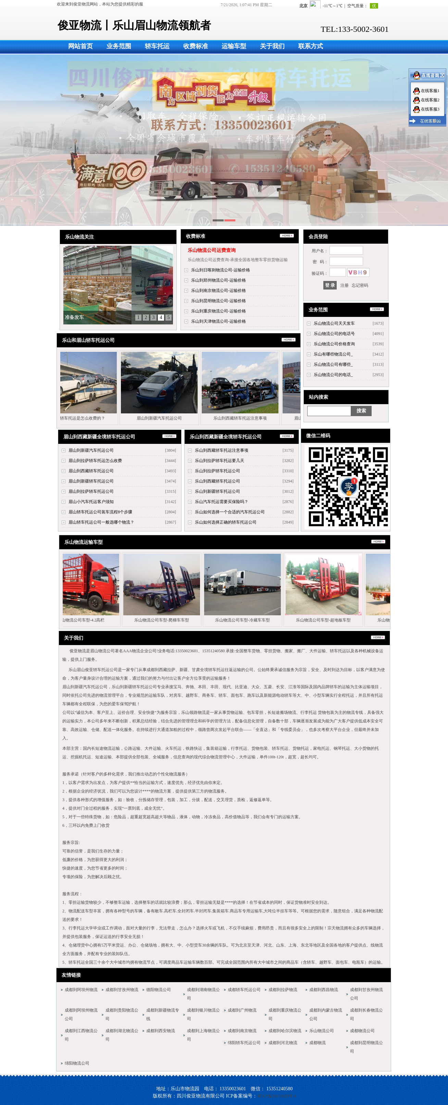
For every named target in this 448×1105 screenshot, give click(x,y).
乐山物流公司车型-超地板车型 (321, 620)
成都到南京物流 (242, 1030)
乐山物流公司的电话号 (334, 333)
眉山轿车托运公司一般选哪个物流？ (101, 522)
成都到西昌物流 (323, 989)
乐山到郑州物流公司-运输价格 (218, 280)
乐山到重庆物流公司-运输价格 (218, 311)
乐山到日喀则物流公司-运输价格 (220, 270)
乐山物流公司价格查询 (334, 344)
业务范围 (119, 46)
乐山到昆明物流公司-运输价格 (218, 300)
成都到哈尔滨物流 (285, 1030)
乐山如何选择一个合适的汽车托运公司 (230, 512)
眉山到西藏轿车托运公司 (91, 470)
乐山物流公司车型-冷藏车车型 (240, 620)
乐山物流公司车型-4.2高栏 (79, 620)
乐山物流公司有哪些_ (333, 364)
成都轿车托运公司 (244, 989)
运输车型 (234, 46)
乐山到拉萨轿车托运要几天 (219, 460)
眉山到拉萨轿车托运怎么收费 (95, 460)
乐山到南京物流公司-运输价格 (218, 290)
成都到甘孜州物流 (121, 989)
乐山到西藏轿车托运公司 (217, 481)
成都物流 (317, 1042)
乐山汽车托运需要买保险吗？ (221, 501)
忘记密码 (360, 285)
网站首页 (80, 46)
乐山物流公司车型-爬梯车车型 (160, 620)
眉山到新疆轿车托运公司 (91, 481)
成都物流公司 (362, 1030)
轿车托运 (157, 46)
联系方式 (310, 46)
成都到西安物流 (160, 1030)
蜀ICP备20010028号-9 (276, 1096)
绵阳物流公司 (77, 1063)
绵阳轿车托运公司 (244, 1042)
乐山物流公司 (321, 1030)
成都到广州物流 (242, 1010)
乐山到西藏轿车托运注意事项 (238, 418)
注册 (344, 285)
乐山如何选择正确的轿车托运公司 (226, 522)
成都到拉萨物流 (283, 989)
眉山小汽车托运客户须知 (91, 501)
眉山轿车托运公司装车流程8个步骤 (100, 512)
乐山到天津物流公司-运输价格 (218, 321)
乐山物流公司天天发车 (334, 323)
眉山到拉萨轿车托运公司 (91, 491)
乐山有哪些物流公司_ (333, 354)
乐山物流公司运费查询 (212, 250)
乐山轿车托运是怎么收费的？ (77, 418)
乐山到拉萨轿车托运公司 (217, 470)
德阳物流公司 (158, 989)
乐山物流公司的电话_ (333, 374)
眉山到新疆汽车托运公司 (158, 418)
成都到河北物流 (283, 1042)
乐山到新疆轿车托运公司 (217, 491)
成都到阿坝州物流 (81, 989)
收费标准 (195, 46)
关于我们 (272, 46)
